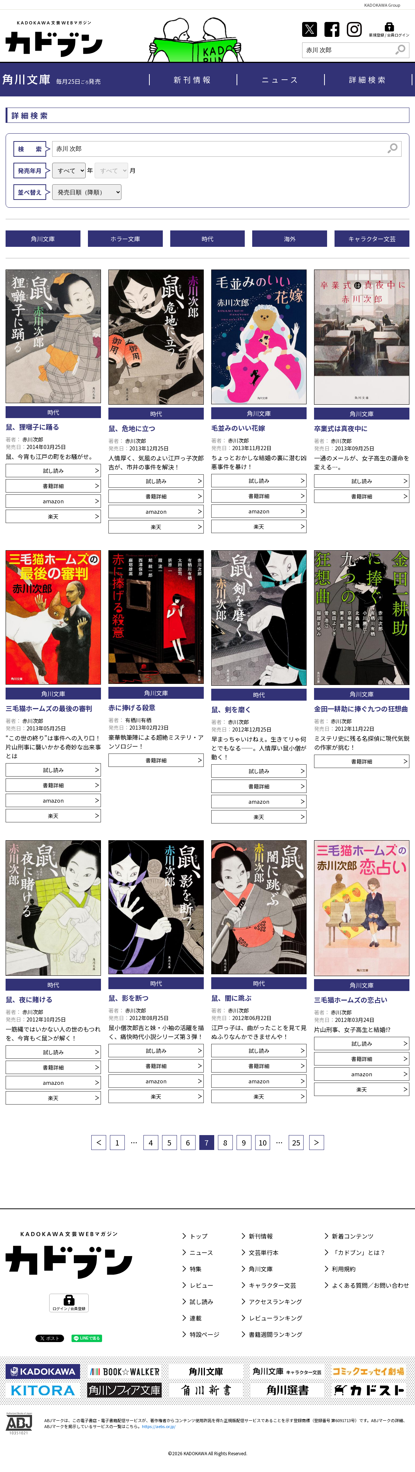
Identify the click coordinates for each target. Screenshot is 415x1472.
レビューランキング (275, 1317)
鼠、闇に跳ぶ (231, 998)
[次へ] (316, 1142)
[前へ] (98, 1142)
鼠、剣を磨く (231, 709)
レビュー (201, 1285)
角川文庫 (261, 1268)
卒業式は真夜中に (341, 428)
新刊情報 (193, 79)
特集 (196, 1268)
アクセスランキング (275, 1301)
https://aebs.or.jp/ (158, 1426)
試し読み (71, 470)
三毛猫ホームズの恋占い (350, 999)
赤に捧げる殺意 (131, 707)
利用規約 (344, 1268)
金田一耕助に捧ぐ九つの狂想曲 (361, 708)
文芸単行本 (264, 1252)
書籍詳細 (71, 486)
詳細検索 (368, 79)
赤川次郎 (32, 439)
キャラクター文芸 (272, 1285)
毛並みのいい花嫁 (238, 428)
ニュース (281, 79)
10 (263, 1142)
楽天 (73, 516)
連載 (196, 1317)
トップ (199, 1236)
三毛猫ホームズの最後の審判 (49, 708)
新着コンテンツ (353, 1236)
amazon (71, 501)
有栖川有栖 (138, 720)
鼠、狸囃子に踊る (32, 426)
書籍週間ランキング (275, 1334)
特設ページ (204, 1334)
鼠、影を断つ (128, 998)
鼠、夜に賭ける (29, 999)
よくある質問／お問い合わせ (370, 1285)
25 (296, 1142)
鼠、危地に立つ (131, 428)
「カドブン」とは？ (359, 1252)
